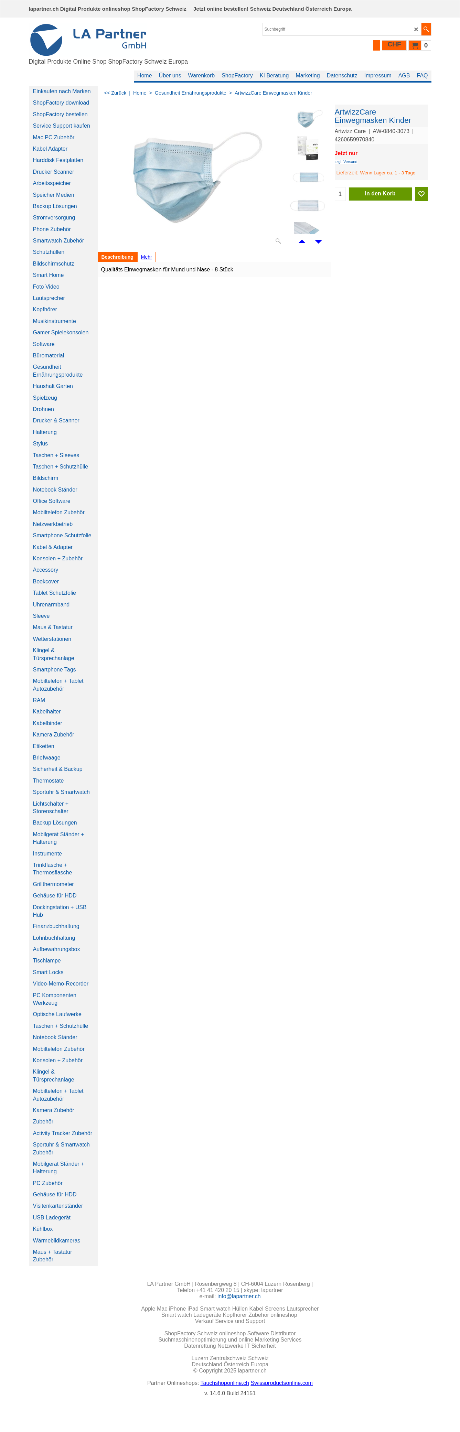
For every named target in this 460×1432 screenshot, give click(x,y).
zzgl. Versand (346, 162)
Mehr (146, 257)
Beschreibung (117, 257)
